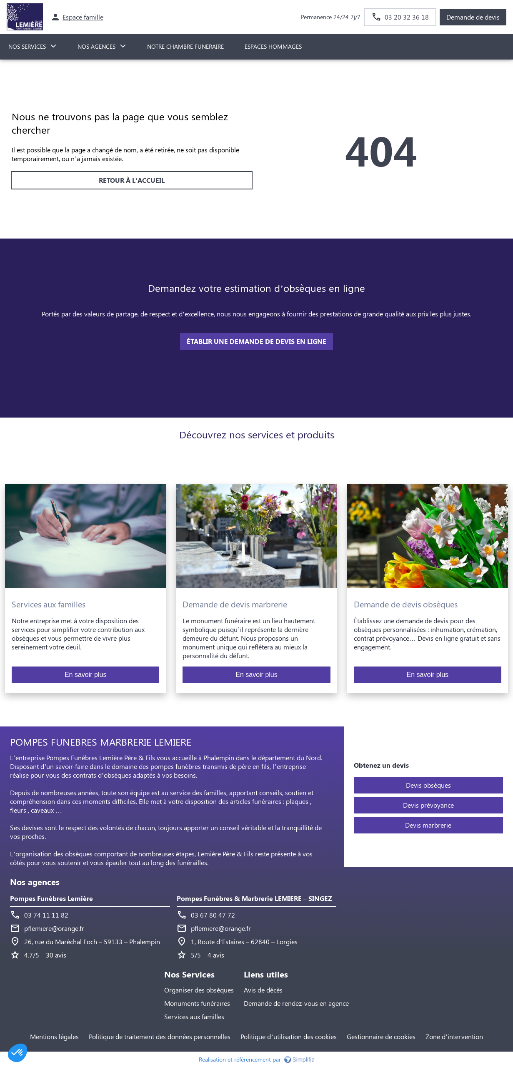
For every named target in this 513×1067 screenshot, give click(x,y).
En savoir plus (86, 674)
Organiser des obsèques (199, 989)
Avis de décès (263, 989)
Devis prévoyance (428, 805)
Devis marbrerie (428, 825)
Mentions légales (54, 1036)
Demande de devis (473, 16)
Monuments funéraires (197, 1003)
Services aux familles (194, 1016)
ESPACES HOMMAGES (273, 46)
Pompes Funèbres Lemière (51, 898)
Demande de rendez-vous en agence (296, 1003)
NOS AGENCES (96, 46)
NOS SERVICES (27, 46)
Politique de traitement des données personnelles (159, 1036)
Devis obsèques (428, 785)
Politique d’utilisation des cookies (288, 1036)
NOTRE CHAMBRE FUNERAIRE (185, 46)
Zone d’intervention (454, 1036)
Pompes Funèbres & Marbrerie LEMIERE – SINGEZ (254, 898)
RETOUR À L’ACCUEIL (132, 180)
